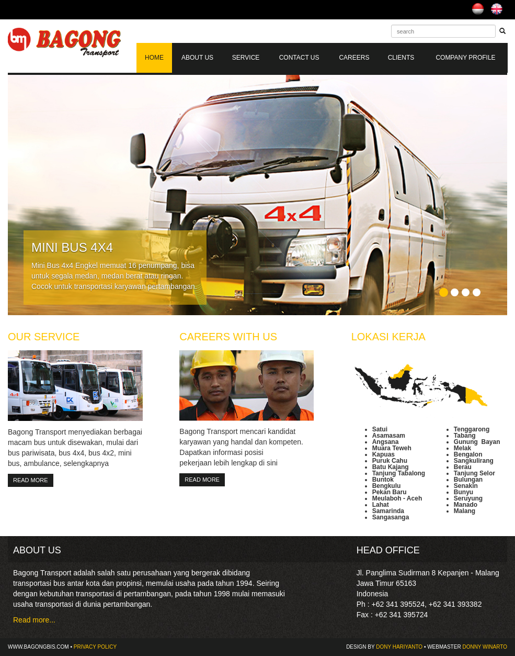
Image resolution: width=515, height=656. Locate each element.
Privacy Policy (95, 647)
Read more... (34, 620)
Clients (401, 57)
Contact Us (299, 57)
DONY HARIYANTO (399, 647)
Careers (354, 57)
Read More (30, 480)
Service (245, 57)
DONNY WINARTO (484, 647)
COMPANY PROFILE (465, 57)
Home (154, 57)
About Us (197, 57)
